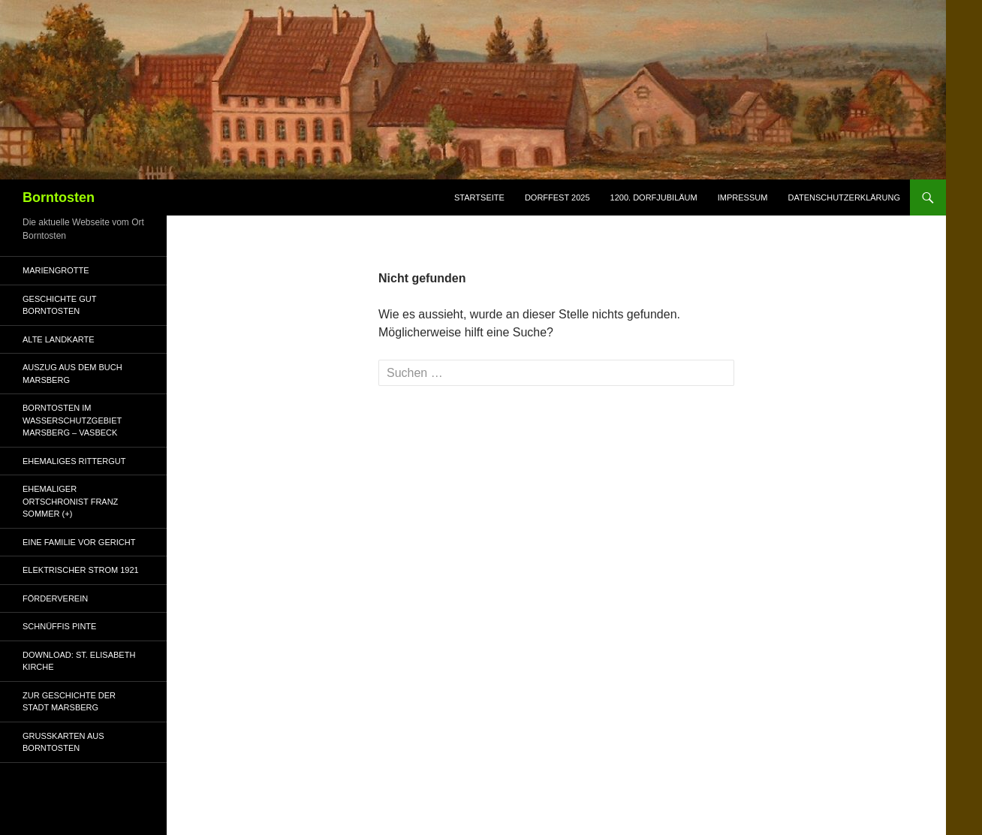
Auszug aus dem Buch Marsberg (72, 373)
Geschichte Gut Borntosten (59, 305)
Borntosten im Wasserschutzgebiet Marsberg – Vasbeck (72, 420)
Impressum (743, 197)
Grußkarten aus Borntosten (63, 742)
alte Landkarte (59, 339)
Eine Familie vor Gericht (79, 542)
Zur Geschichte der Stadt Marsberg (69, 702)
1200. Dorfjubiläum (653, 197)
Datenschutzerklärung (844, 197)
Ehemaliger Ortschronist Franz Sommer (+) (70, 501)
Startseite (479, 197)
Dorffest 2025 (557, 197)
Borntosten (59, 197)
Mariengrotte (56, 270)
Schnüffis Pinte (59, 626)
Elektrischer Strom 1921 (81, 569)
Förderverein (55, 598)
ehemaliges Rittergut (74, 461)
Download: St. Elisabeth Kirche (79, 661)
